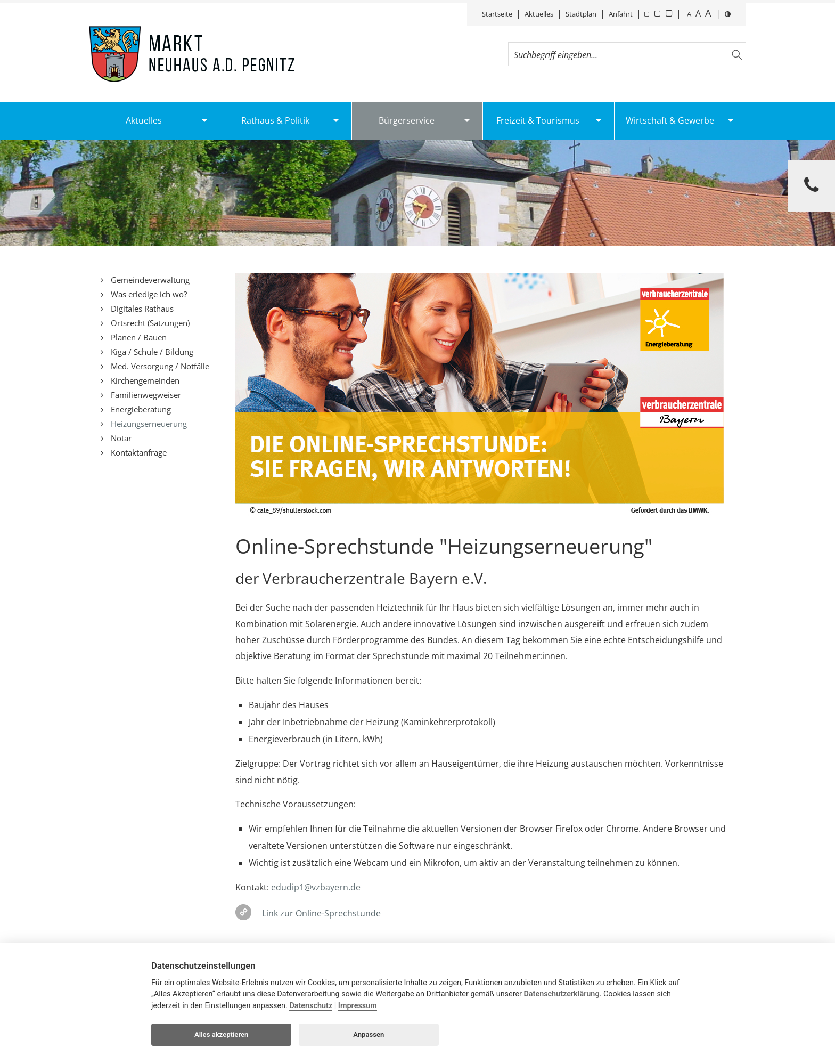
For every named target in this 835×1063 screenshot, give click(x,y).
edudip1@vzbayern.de (316, 887)
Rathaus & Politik (275, 120)
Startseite (497, 14)
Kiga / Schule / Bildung (151, 351)
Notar (120, 438)
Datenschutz (310, 1005)
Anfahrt (621, 14)
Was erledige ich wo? (148, 294)
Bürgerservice (407, 120)
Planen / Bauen (138, 337)
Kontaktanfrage (138, 452)
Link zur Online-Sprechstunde (321, 913)
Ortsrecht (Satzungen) (149, 323)
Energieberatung (140, 409)
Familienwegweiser (145, 395)
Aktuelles (539, 14)
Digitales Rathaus (141, 308)
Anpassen (368, 1034)
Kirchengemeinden (144, 380)
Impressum (357, 1005)
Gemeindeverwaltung (149, 279)
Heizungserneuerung (148, 423)
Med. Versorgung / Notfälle (159, 366)
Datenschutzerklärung (561, 994)
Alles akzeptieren (221, 1034)
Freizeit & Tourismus (537, 120)
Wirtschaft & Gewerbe (670, 120)
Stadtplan (581, 14)
